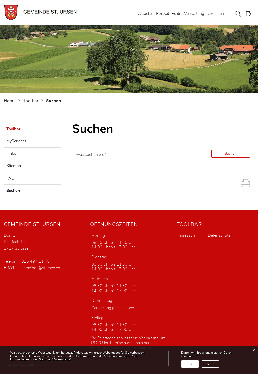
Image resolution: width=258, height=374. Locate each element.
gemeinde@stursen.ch (40, 268)
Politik (177, 14)
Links (11, 154)
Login (250, 13)
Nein (210, 364)
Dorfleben (215, 14)
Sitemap (13, 166)
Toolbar (13, 129)
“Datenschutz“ (61, 359)
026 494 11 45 (35, 261)
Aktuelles (146, 14)
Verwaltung (194, 14)
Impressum (186, 235)
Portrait (162, 14)
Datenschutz (219, 235)
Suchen (25, 190)
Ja (190, 364)
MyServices (16, 141)
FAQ (10, 178)
